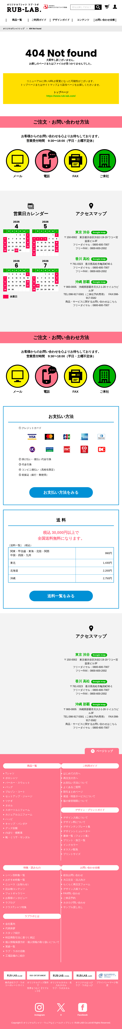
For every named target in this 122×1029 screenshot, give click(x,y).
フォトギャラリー (15, 893)
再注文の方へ (70, 778)
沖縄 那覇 (82, 282)
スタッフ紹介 (12, 933)
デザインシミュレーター (76, 831)
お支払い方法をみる (61, 492)
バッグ (9, 787)
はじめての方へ (71, 773)
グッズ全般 (11, 828)
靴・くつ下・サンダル (17, 837)
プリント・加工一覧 (74, 840)
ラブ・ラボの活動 (15, 951)
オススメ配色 (70, 849)
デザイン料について (74, 822)
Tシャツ (9, 773)
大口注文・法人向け (74, 879)
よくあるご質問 (71, 787)
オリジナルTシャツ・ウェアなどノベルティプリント (48, 1022)
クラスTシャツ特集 (16, 907)
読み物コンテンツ (15, 889)
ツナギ (9, 801)
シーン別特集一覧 (15, 875)
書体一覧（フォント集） (76, 836)
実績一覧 (10, 946)
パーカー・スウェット (17, 782)
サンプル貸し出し (73, 907)
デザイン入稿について (75, 817)
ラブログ (10, 902)
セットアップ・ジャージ (18, 796)
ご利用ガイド (90, 766)
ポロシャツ (11, 778)
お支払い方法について (75, 782)
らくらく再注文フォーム (76, 884)
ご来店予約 (69, 898)
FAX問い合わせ (71, 893)
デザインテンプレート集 (76, 826)
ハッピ (9, 819)
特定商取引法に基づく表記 (20, 937)
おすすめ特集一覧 (15, 879)
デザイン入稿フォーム (75, 889)
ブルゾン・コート (15, 791)
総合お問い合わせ (73, 875)
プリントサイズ (71, 854)
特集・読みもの (32, 867)
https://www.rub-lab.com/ (61, 96)
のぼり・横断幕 (14, 832)
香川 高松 (82, 259)
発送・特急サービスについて (79, 796)
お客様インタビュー (16, 898)
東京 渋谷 (82, 232)
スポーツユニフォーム (17, 810)
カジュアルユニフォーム (18, 814)
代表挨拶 (10, 928)
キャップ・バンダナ (16, 823)
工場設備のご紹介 (15, 955)
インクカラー (70, 845)
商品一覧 (17, 20)
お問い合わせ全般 (105, 20)
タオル (9, 805)
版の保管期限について (75, 801)
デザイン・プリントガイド (90, 810)
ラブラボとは (32, 916)
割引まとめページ (73, 791)
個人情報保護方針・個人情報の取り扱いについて (32, 942)
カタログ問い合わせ (74, 902)
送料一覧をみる (61, 596)
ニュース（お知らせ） (17, 884)
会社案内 (10, 924)
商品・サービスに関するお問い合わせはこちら (91, 301)
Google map (99, 232)
